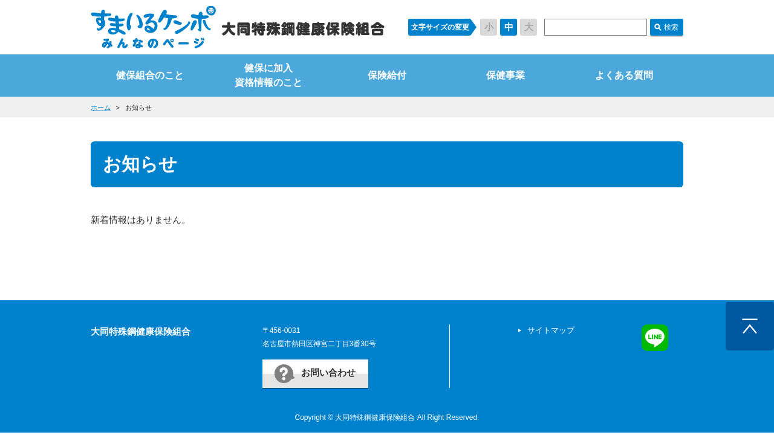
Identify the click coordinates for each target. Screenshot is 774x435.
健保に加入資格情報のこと (268, 75)
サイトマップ (550, 330)
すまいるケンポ (238, 27)
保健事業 (505, 75)
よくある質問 (624, 75)
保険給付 (387, 75)
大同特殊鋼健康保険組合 (140, 331)
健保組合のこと (150, 75)
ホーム (101, 107)
